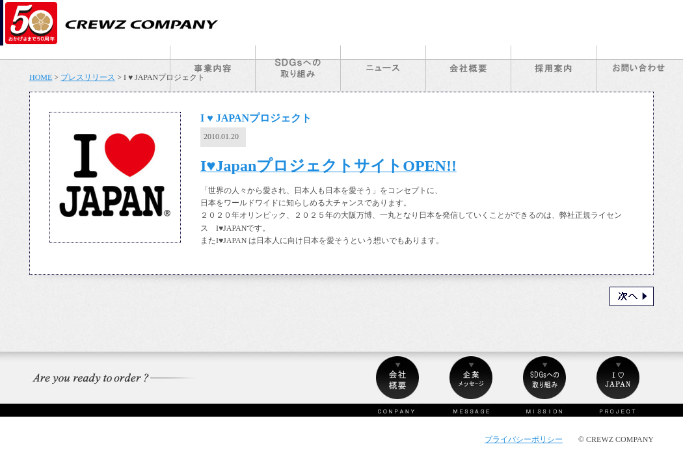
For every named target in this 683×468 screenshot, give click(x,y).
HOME (40, 77)
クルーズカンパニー (112, 23)
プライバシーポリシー (524, 439)
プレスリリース (87, 77)
